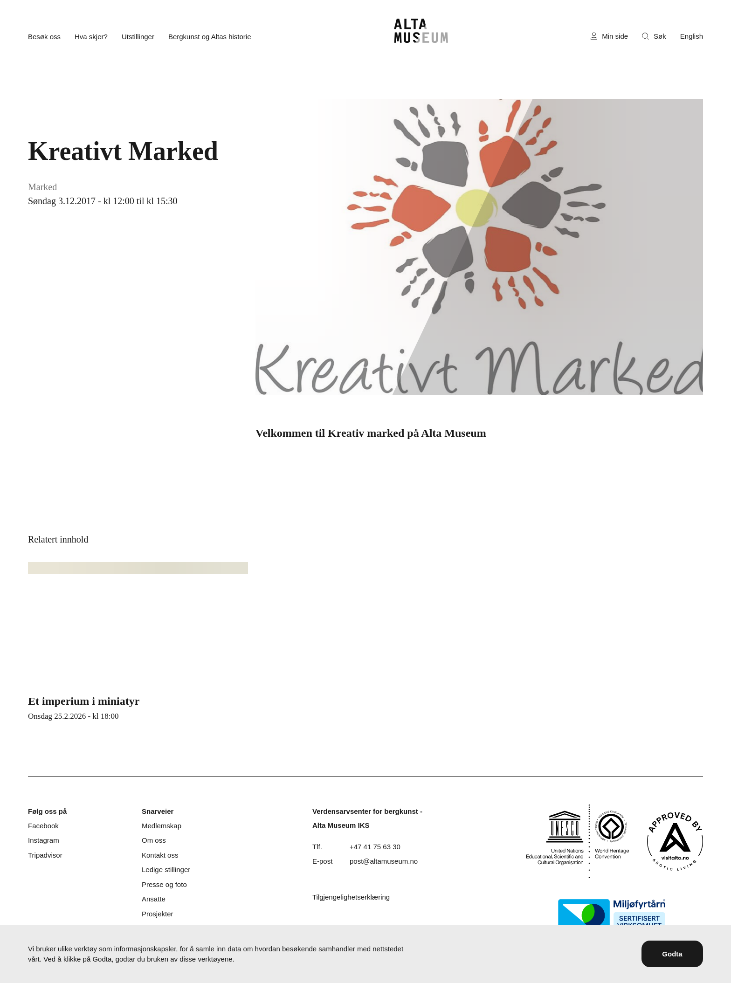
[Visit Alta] (675, 841)
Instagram (43, 840)
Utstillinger (138, 37)
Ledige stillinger (166, 869)
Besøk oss (44, 37)
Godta (672, 954)
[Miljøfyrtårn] (611, 915)
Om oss (154, 840)
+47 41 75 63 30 (375, 847)
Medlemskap (161, 826)
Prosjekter (157, 914)
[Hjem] (421, 31)
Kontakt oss (160, 855)
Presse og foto (164, 884)
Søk (654, 36)
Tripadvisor (45, 855)
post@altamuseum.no (384, 861)
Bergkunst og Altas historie (209, 37)
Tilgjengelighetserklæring (351, 897)
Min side (609, 36)
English (691, 36)
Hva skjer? (91, 37)
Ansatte (154, 899)
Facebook (43, 826)
